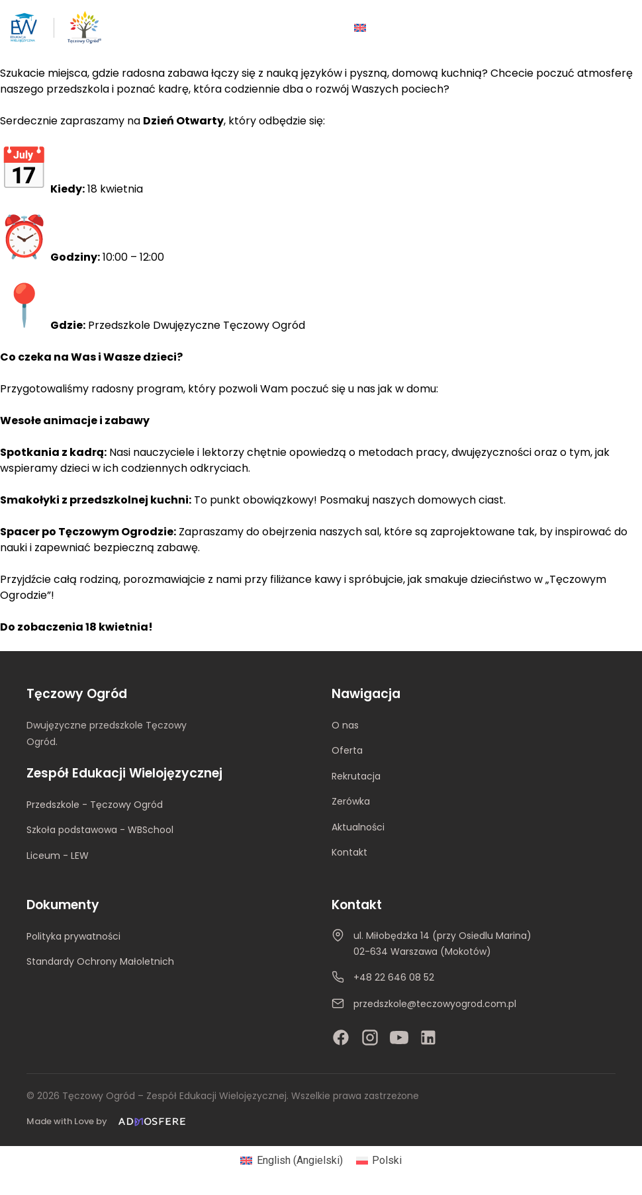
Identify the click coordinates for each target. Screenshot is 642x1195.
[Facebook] (341, 1037)
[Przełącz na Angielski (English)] (291, 1160)
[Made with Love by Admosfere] (108, 1122)
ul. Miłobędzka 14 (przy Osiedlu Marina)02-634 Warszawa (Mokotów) (442, 943)
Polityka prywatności (73, 936)
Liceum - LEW (57, 855)
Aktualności (358, 827)
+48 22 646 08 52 (393, 977)
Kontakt (349, 852)
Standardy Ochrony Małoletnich (100, 961)
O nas (345, 725)
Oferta (347, 750)
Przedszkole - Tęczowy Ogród (94, 804)
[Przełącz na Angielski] (360, 27)
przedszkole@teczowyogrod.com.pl (434, 1003)
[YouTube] (399, 1037)
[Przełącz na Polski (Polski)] (378, 1160)
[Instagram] (370, 1037)
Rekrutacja (356, 776)
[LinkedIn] (428, 1037)
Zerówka (351, 801)
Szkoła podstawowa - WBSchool (99, 829)
